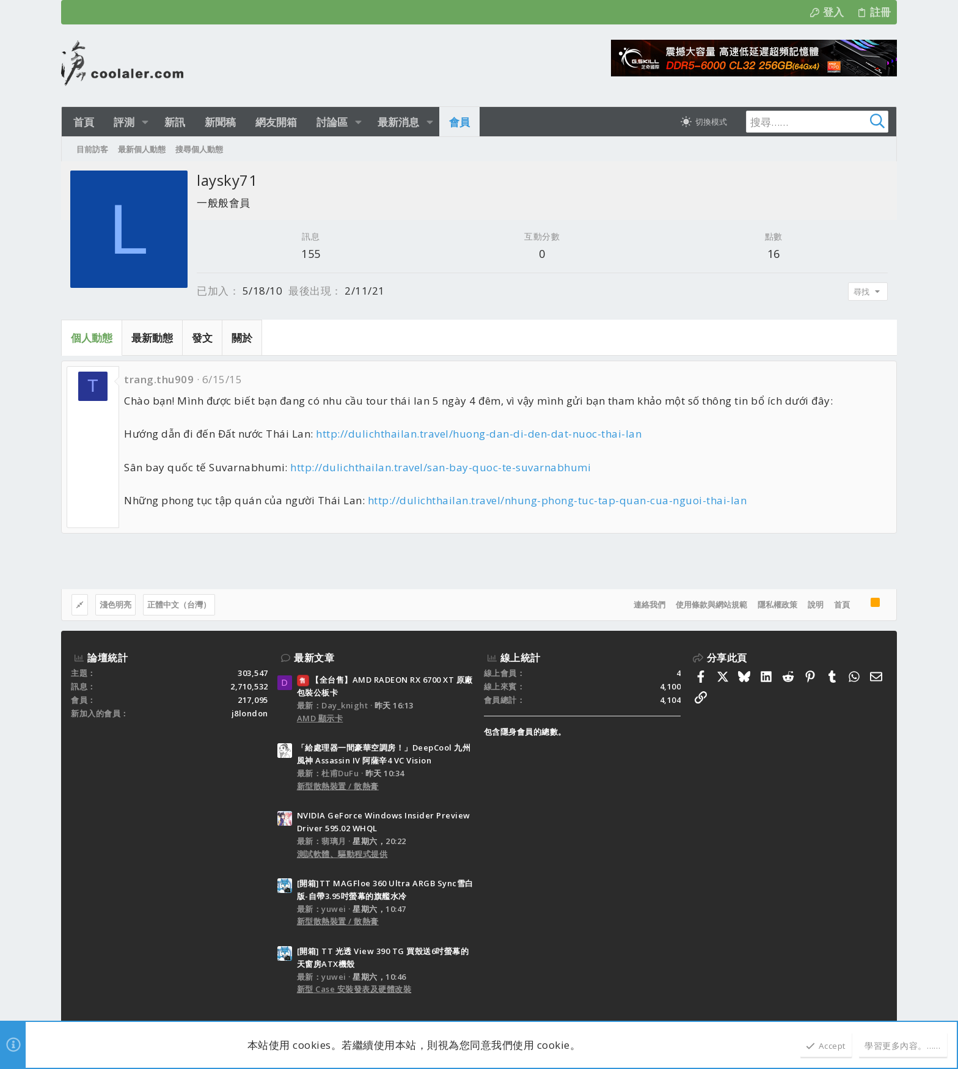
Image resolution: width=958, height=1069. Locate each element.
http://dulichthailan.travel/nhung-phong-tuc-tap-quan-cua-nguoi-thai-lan (557, 500)
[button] (143, 122)
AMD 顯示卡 (320, 718)
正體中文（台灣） (179, 604)
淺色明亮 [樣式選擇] (115, 604)
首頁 (842, 604)
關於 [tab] (242, 338)
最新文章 (314, 657)
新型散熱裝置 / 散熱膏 (338, 786)
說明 (816, 604)
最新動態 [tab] (152, 338)
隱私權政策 (777, 604)
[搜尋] (810, 121)
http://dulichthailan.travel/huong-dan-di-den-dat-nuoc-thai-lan (479, 434)
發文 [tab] (202, 338)
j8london (250, 713)
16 (773, 253)
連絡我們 (649, 604)
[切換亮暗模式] (701, 122)
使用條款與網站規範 (711, 604)
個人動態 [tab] (91, 338)
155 (311, 253)
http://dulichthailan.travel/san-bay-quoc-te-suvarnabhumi (440, 467)
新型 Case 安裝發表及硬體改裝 (354, 988)
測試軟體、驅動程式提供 (342, 853)
